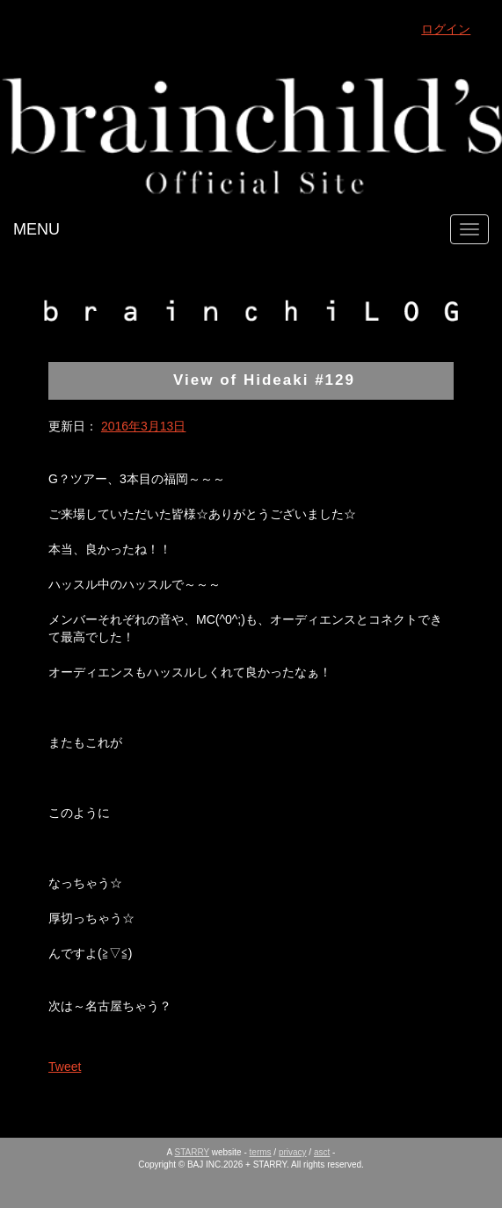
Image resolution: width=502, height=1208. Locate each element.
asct (322, 1152)
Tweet (64, 1067)
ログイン (445, 29)
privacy (293, 1152)
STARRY (192, 1152)
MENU (36, 229)
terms (261, 1152)
